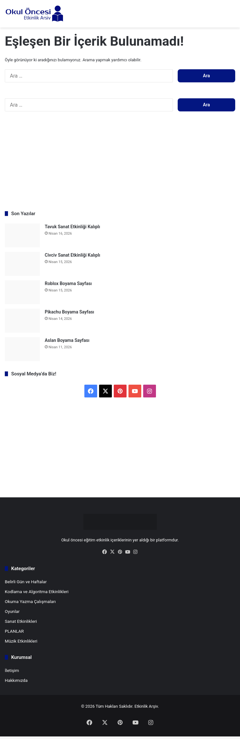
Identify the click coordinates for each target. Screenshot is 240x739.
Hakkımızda (16, 680)
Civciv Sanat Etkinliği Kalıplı (72, 255)
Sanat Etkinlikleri (21, 621)
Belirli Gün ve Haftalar (26, 581)
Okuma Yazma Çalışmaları (30, 601)
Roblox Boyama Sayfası (68, 283)
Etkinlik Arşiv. (147, 706)
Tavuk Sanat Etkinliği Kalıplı (72, 226)
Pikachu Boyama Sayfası (69, 311)
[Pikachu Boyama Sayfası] (22, 321)
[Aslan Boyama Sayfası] (22, 349)
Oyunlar (12, 611)
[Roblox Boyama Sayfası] (22, 292)
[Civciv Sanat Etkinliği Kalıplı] (22, 264)
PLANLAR (14, 631)
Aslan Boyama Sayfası (67, 340)
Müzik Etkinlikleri (21, 641)
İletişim (12, 670)
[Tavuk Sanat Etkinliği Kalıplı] (22, 235)
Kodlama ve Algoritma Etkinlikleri (36, 591)
